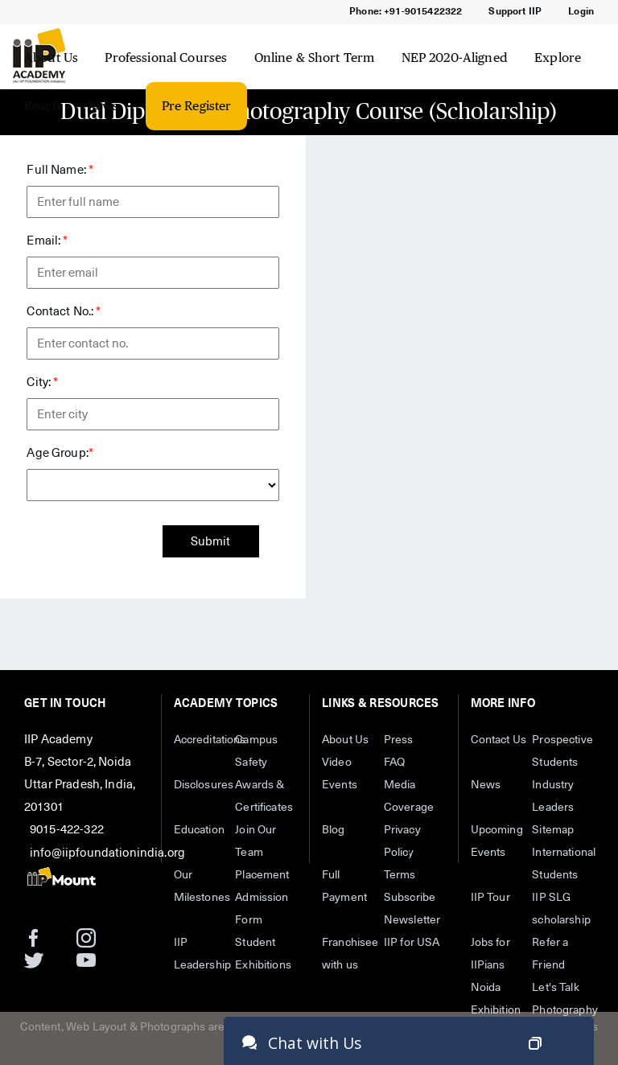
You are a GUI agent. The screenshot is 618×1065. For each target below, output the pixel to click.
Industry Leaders (553, 796)
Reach (42, 105)
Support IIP (515, 12)
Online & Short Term (314, 57)
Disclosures (204, 785)
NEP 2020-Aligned (455, 57)
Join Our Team (255, 841)
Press (399, 740)
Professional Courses (166, 57)
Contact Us (499, 740)
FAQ (394, 762)
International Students (563, 864)
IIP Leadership (203, 954)
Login (581, 12)
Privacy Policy (402, 841)
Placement (262, 875)
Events (339, 785)
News (103, 105)
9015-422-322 (67, 830)
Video (337, 762)
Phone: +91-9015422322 (405, 12)
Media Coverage (409, 796)
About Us (51, 57)
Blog (333, 830)
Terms (400, 875)
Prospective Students (562, 751)
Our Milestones (202, 886)
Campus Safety (256, 751)
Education (199, 830)
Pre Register (197, 105)
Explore (557, 57)
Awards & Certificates (264, 796)
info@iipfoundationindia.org (107, 853)
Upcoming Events (497, 841)
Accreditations (205, 740)
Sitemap (553, 830)
